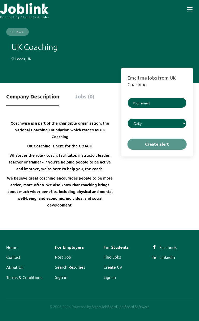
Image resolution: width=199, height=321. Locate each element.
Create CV (112, 266)
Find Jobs (112, 256)
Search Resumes (70, 266)
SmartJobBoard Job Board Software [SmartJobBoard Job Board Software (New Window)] (121, 306)
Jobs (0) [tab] (84, 96)
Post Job (63, 256)
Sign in (61, 277)
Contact (13, 257)
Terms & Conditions (24, 277)
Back (20, 32)
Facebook (168, 247)
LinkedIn (167, 257)
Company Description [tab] (32, 96)
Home (11, 247)
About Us (14, 267)
